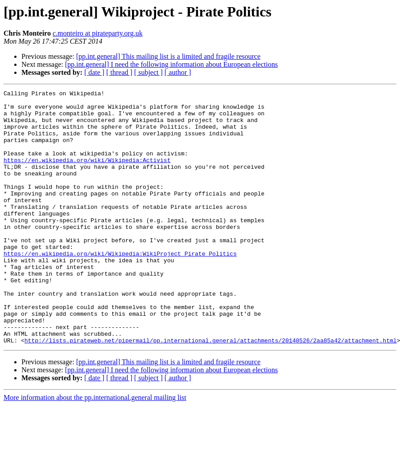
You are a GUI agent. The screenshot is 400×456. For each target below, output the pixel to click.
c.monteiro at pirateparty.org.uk (98, 33)
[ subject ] (148, 72)
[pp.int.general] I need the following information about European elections (171, 64)
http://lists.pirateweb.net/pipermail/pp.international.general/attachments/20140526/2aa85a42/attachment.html (211, 391)
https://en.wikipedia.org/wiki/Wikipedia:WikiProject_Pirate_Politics (120, 287)
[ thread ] (119, 72)
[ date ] (94, 72)
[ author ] (178, 72)
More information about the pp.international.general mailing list (95, 448)
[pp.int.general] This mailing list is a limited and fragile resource (168, 56)
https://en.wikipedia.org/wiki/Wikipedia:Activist (87, 175)
